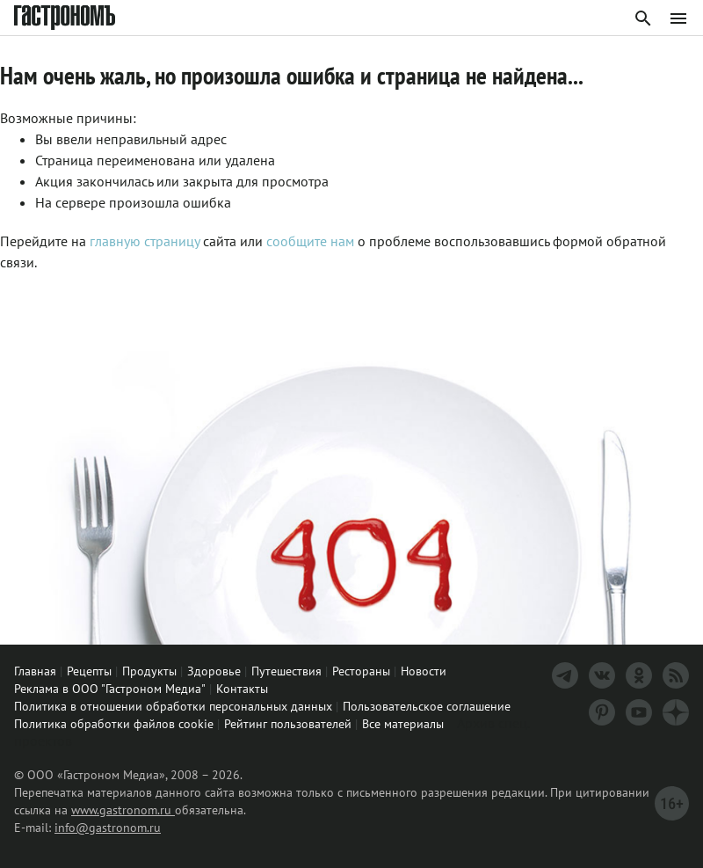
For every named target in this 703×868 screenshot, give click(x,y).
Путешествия (286, 671)
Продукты (149, 671)
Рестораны (361, 671)
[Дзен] (676, 712)
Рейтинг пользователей (288, 724)
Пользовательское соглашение (427, 706)
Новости (423, 671)
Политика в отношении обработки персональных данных (173, 706)
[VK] (602, 675)
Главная (35, 671)
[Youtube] (639, 712)
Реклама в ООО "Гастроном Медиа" (110, 689)
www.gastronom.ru (123, 810)
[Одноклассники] (639, 675)
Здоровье (214, 671)
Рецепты (89, 671)
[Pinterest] (602, 712)
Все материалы (403, 724)
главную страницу (144, 241)
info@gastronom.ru (107, 827)
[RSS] (676, 675)
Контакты (242, 689)
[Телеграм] (565, 675)
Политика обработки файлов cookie (114, 724)
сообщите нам (312, 241)
